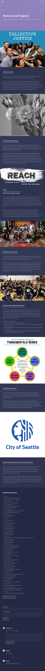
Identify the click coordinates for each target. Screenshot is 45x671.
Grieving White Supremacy (10, 141)
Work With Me (8, 597)
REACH (5, 190)
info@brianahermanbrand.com (12, 663)
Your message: (22, 614)
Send (5, 618)
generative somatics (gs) (10, 252)
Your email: (22, 608)
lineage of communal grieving (32, 148)
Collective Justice (8, 72)
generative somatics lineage (8, 148)
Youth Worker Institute (9, 388)
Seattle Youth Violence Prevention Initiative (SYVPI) (18, 462)
